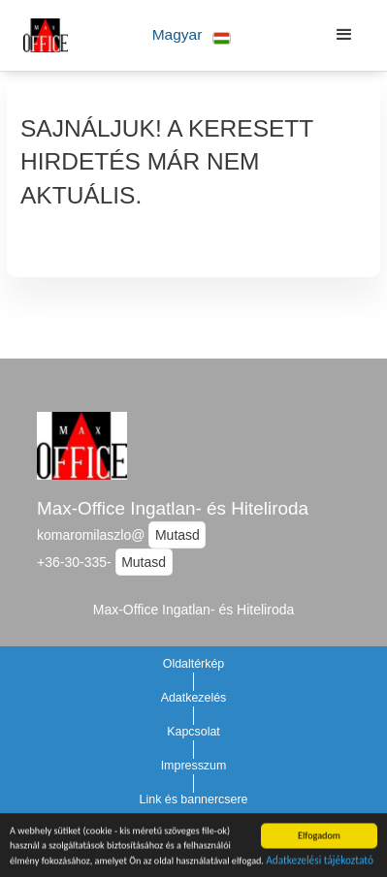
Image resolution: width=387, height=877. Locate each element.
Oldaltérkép (194, 664)
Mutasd (177, 535)
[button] (191, 35)
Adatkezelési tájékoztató (319, 862)
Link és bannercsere (194, 799)
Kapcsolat (193, 731)
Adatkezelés (194, 698)
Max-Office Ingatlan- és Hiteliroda (172, 508)
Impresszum (194, 765)
